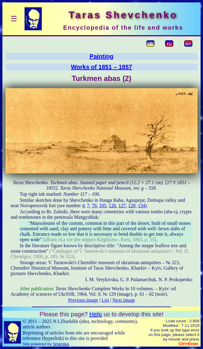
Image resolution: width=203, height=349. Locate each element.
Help (95, 314)
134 (141, 205)
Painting (102, 56)
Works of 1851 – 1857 (101, 67)
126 (112, 205)
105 (102, 205)
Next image (123, 300)
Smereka (61, 344)
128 (131, 205)
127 (122, 205)
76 (94, 205)
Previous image (83, 300)
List (105, 300)
